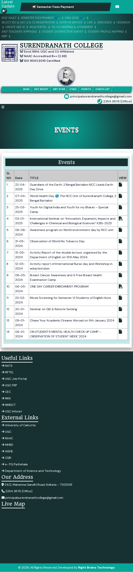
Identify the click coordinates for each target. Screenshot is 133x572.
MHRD (7, 445)
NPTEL (8, 372)
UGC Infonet (12, 412)
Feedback (8, 27)
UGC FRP (9, 385)
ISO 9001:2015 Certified (41, 61)
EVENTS (86, 89)
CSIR (6, 458)
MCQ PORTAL (54, 27)
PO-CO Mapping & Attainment (89, 27)
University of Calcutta (19, 425)
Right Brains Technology (96, 568)
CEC (6, 392)
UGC (6, 432)
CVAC (73, 89)
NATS (7, 366)
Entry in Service (74, 22)
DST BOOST (40, 89)
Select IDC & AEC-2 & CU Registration (29, 22)
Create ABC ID (30, 27)
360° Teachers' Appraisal (20, 32)
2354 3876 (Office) (117, 102)
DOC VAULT (9, 18)
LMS (93, 22)
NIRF (8, 36)
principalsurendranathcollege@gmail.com (101, 97)
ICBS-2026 (77, 18)
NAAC (7, 438)
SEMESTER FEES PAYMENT (41, 18)
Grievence (108, 22)
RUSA (25, 89)
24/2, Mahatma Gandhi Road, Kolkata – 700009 (37, 485)
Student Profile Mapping (110, 32)
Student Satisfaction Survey (65, 32)
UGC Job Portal (14, 379)
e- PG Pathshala (15, 464)
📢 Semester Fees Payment (59, 7)
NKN (6, 398)
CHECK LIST (103, 89)
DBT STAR (58, 89)
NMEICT (9, 405)
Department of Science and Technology (31, 471)
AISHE (7, 451)
